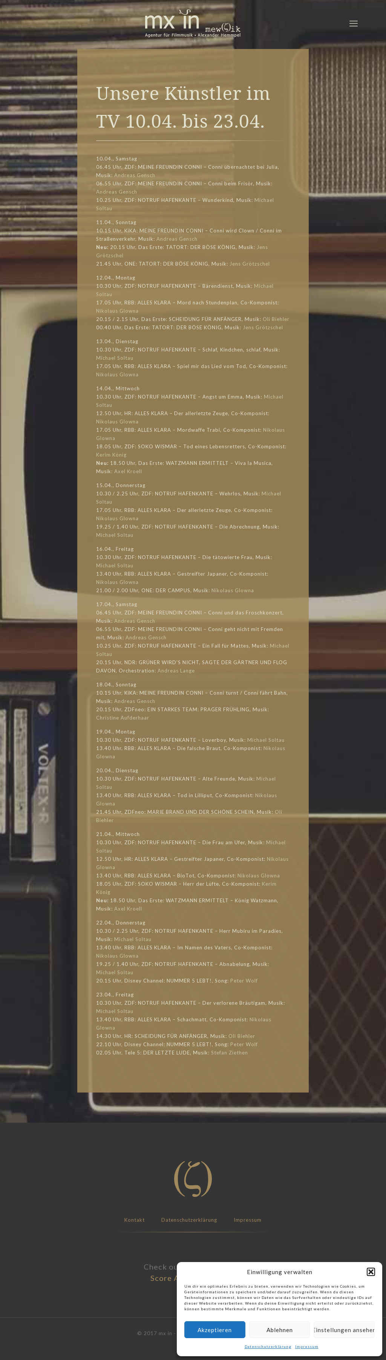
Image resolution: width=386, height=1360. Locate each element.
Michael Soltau (114, 358)
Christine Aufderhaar (122, 718)
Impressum (307, 1346)
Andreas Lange (176, 671)
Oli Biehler (276, 319)
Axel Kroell (128, 471)
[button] (371, 1272)
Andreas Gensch (134, 175)
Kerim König (111, 455)
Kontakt (134, 1220)
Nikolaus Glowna (117, 311)
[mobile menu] (353, 23)
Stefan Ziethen (229, 1053)
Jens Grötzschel (250, 264)
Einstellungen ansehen (344, 1329)
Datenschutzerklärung (268, 1346)
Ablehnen (280, 1329)
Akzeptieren (215, 1329)
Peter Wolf (244, 981)
